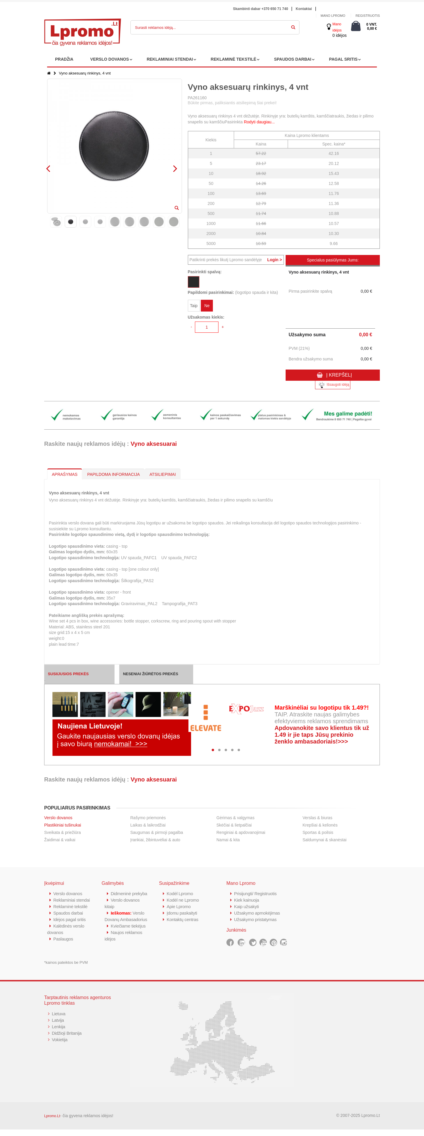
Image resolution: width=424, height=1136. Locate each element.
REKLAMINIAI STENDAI (170, 59)
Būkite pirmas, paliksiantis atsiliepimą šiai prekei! (232, 102)
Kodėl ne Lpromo (183, 899)
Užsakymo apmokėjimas (257, 912)
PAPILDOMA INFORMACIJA (113, 474)
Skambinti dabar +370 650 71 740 (260, 9)
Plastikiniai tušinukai (62, 825)
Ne (207, 305)
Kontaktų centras (182, 919)
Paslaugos (63, 945)
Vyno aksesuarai (153, 444)
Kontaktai (304, 9)
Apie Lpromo (179, 906)
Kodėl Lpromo (180, 893)
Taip (194, 305)
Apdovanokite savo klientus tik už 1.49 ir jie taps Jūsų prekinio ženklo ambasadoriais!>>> (321, 735)
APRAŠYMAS (64, 474)
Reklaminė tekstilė (70, 912)
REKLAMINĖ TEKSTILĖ (233, 59)
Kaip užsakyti (246, 906)
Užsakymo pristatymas (255, 919)
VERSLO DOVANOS (109, 59)
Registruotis (367, 15)
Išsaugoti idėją (332, 385)
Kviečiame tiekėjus (128, 938)
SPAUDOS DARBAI (293, 59)
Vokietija (59, 1046)
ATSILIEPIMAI (163, 474)
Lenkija (58, 1033)
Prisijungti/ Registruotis (255, 893)
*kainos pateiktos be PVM (66, 969)
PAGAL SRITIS (343, 59)
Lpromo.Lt (52, 1122)
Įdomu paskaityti (182, 912)
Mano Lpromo (333, 15)
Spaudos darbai (68, 919)
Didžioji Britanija (67, 1039)
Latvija (58, 1026)
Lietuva (58, 1020)
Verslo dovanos (58, 817)
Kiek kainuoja (246, 899)
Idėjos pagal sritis (69, 925)
